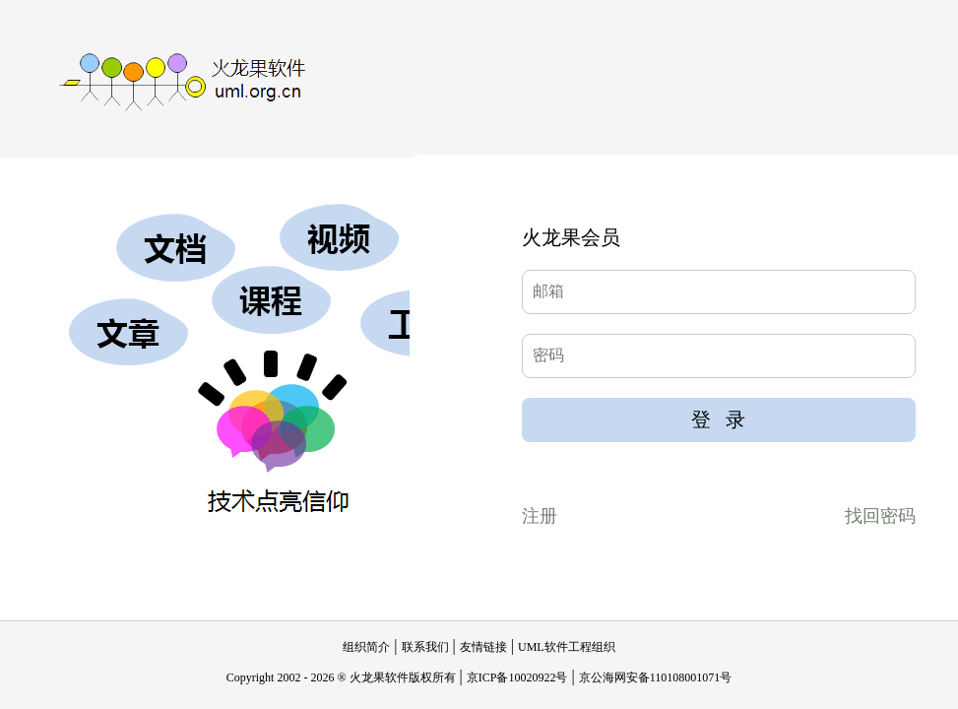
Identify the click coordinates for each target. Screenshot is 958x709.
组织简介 (366, 647)
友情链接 (483, 647)
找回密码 (880, 516)
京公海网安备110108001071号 (656, 677)
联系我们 (425, 647)
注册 (539, 516)
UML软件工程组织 (566, 647)
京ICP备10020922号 (517, 677)
